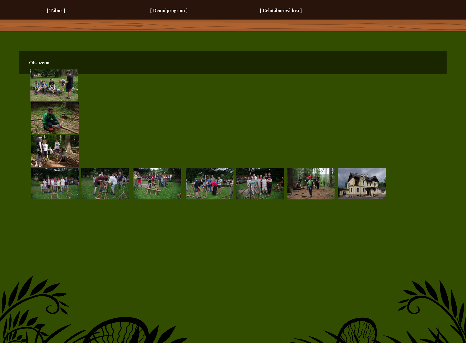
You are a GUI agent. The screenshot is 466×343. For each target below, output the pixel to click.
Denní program (169, 10)
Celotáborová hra (281, 10)
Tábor (56, 10)
